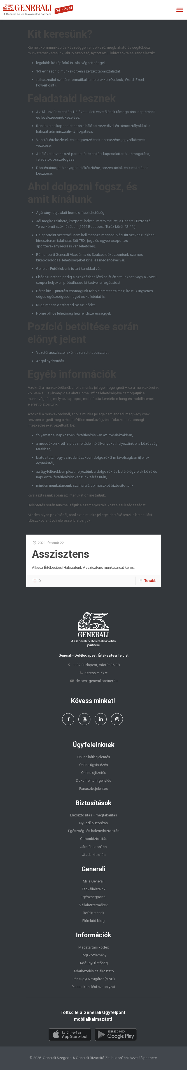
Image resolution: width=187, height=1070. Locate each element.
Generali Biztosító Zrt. (93, 1058)
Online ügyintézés (93, 765)
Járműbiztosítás (93, 847)
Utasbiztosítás (94, 855)
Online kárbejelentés (93, 757)
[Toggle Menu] (179, 10)
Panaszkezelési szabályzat (93, 987)
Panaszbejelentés (93, 788)
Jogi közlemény (93, 955)
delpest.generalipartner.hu (97, 681)
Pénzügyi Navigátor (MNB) (94, 979)
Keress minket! (96, 673)
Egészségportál (93, 897)
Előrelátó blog (93, 921)
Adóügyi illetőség (94, 963)
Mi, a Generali (93, 881)
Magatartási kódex (93, 947)
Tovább (150, 581)
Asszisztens (60, 554)
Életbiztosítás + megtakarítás (93, 815)
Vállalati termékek (93, 905)
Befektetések (93, 913)
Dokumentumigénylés (93, 780)
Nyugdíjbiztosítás (93, 823)
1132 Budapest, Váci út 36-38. (96, 665)
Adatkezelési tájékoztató (93, 971)
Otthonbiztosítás (93, 839)
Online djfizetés (93, 773)
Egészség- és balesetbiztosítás (93, 831)
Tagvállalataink (94, 889)
